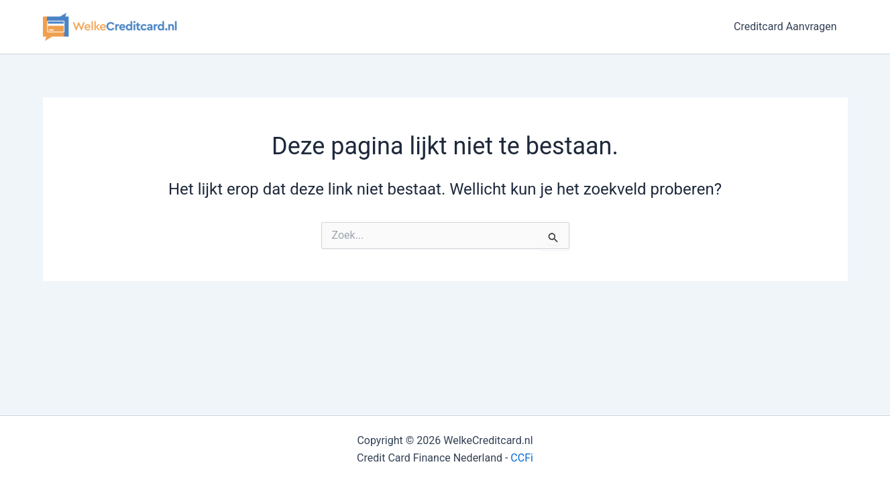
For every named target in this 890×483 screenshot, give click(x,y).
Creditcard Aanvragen (785, 26)
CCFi (521, 457)
